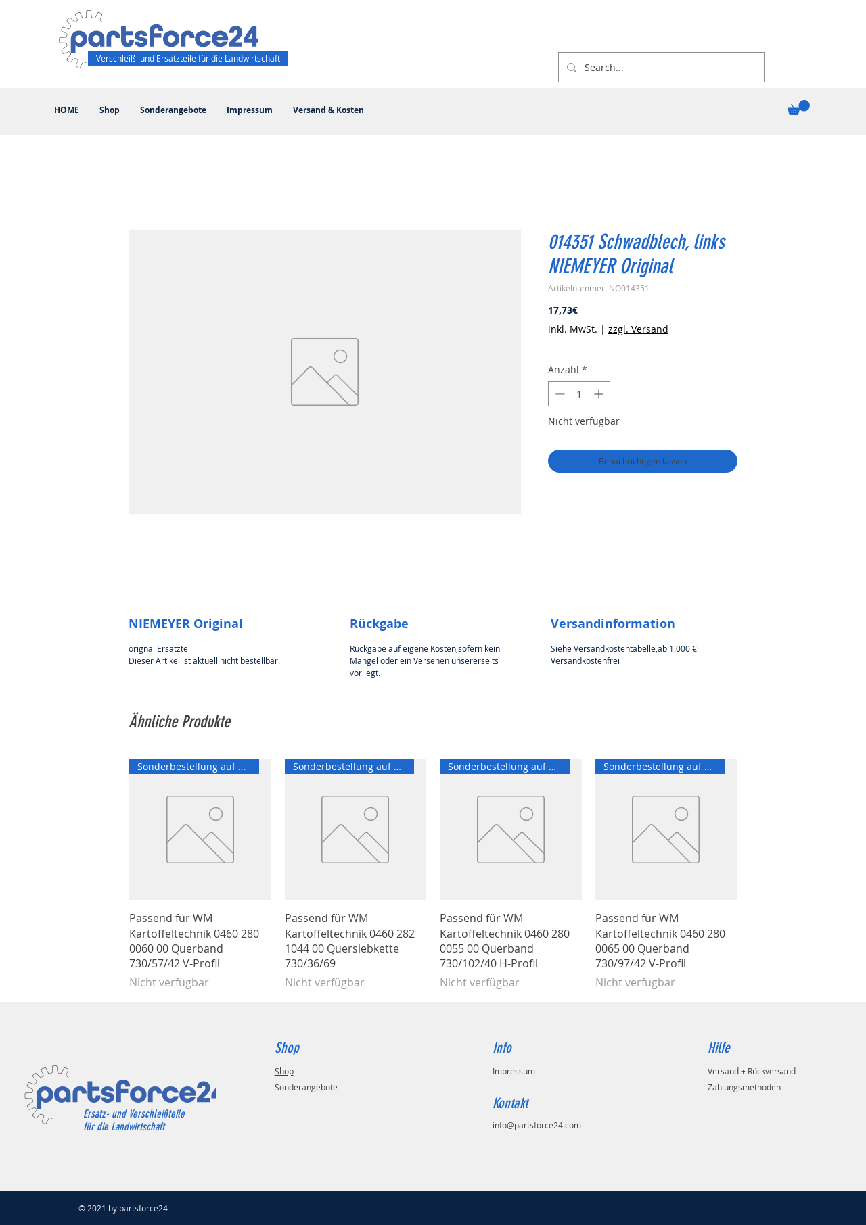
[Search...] (660, 67)
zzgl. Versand (638, 328)
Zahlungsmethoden (744, 1087)
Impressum (514, 1070)
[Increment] (599, 394)
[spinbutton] (579, 394)
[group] (433, 874)
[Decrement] (558, 394)
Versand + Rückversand (752, 1070)
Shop (284, 1070)
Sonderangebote (306, 1087)
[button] (799, 107)
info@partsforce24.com (537, 1125)
